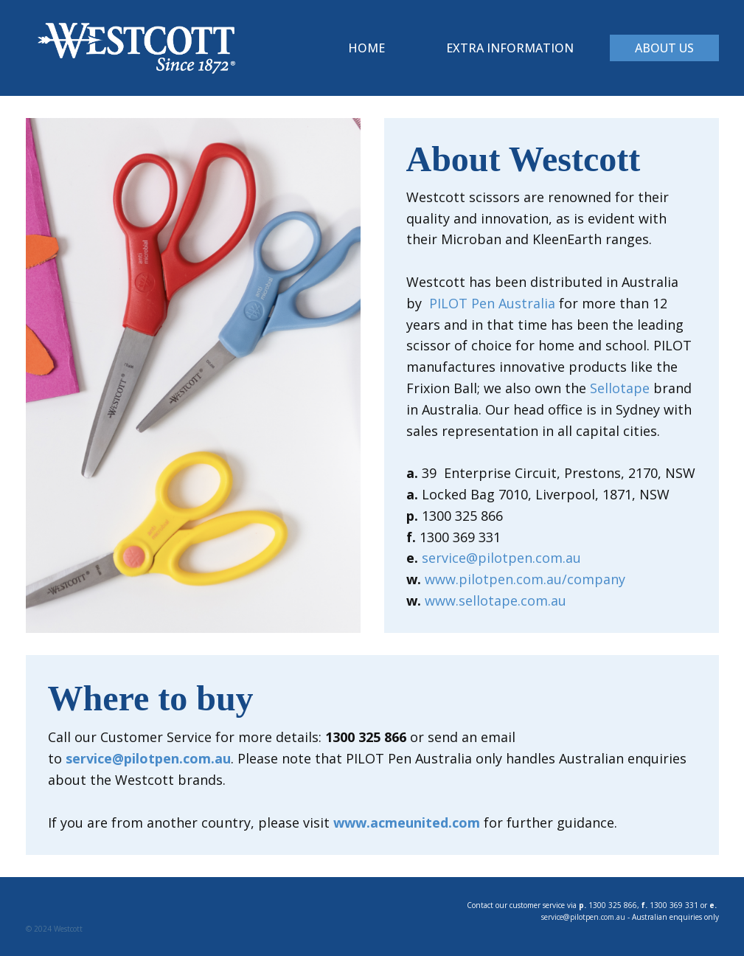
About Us (664, 48)
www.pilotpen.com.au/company (525, 579)
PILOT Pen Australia (492, 303)
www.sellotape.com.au (495, 600)
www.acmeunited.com (406, 822)
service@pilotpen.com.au (501, 558)
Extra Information (510, 48)
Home (366, 48)
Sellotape (620, 388)
